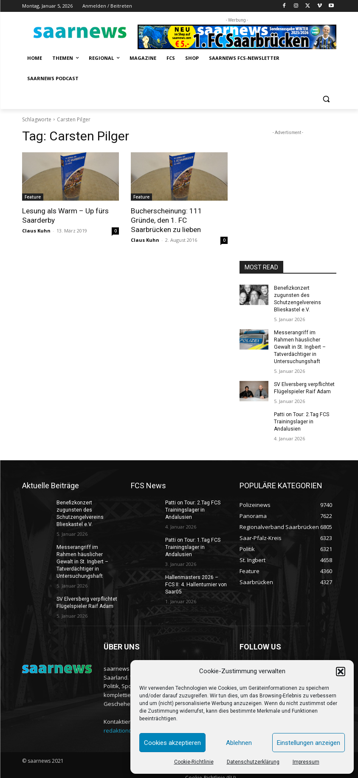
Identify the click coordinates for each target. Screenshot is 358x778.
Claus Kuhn (36, 230)
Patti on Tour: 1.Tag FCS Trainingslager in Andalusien (192, 538)
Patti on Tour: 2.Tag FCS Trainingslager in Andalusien (301, 413)
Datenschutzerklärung (253, 762)
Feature (33, 197)
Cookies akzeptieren (172, 743)
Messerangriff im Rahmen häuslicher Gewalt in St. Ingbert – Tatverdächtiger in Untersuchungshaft (304, 342)
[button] (340, 671)
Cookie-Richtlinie (194, 762)
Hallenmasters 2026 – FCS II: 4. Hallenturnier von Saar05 (195, 575)
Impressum (306, 762)
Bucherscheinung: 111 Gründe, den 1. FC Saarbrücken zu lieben (166, 220)
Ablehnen (239, 743)
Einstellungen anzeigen (308, 743)
